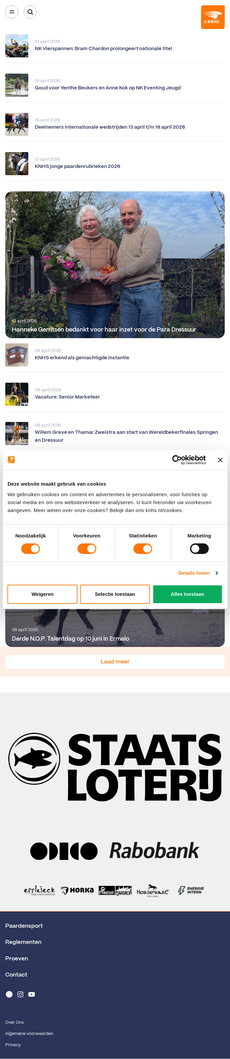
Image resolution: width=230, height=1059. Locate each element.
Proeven (16, 958)
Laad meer (115, 661)
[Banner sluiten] (220, 460)
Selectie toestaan (115, 594)
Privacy (13, 1045)
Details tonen (194, 573)
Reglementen (23, 942)
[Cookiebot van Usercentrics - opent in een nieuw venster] (177, 460)
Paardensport (24, 926)
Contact (16, 975)
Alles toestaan (187, 594)
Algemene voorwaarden (29, 1034)
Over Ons (14, 1022)
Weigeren (43, 594)
